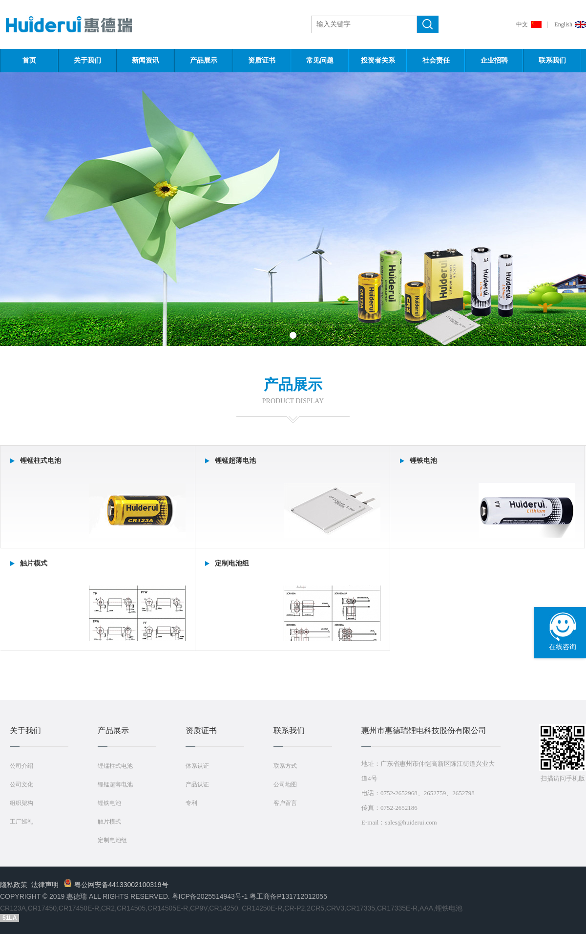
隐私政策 (13, 885)
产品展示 (203, 60)
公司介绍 (21, 765)
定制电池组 (112, 840)
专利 (191, 803)
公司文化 (21, 784)
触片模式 (109, 821)
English (563, 24)
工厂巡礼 (21, 821)
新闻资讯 (145, 60)
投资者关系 (378, 60)
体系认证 (197, 765)
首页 (29, 60)
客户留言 (285, 803)
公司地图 (285, 784)
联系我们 (552, 60)
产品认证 (197, 784)
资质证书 (261, 60)
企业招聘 (494, 60)
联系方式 (285, 765)
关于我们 (87, 60)
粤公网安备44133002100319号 (116, 885)
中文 (522, 24)
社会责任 (436, 60)
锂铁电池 (109, 803)
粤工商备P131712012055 (288, 896)
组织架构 (21, 803)
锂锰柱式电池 (115, 765)
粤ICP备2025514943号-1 (210, 896)
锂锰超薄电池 (115, 784)
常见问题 (320, 60)
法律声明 (45, 885)
